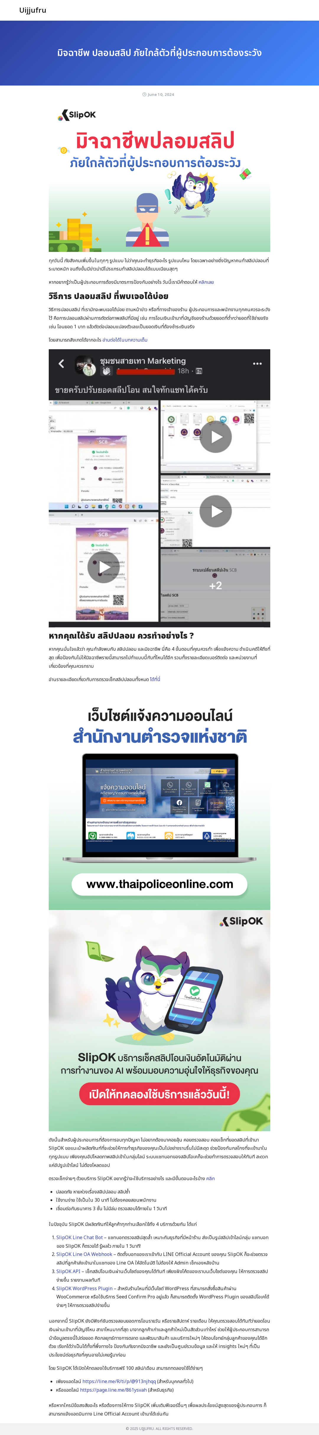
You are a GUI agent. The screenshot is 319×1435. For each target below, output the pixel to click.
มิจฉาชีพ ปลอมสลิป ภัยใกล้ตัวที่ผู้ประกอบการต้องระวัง (159, 53)
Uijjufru (32, 10)
